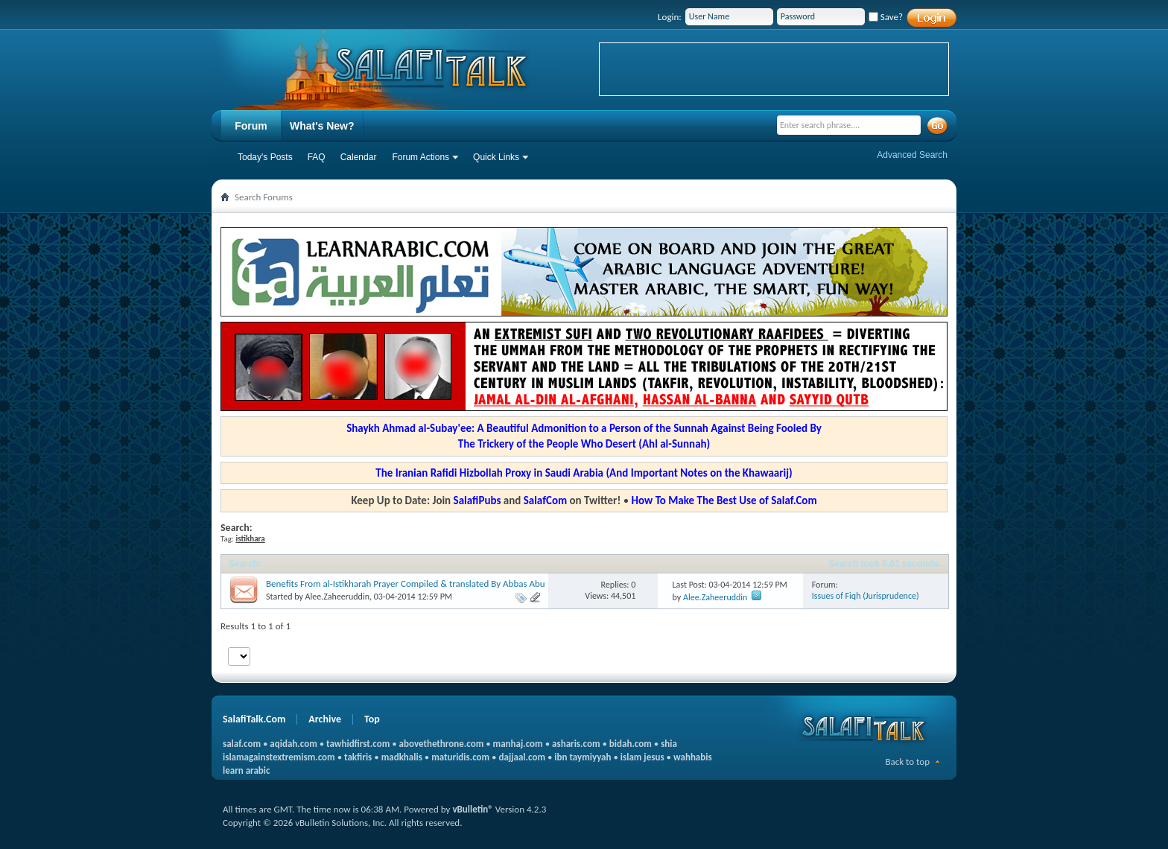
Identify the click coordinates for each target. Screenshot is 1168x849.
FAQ (317, 157)
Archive (324, 719)
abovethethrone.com (441, 743)
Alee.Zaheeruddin (337, 596)
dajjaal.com (522, 757)
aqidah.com (293, 743)
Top (372, 719)
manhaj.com (518, 743)
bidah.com (630, 743)
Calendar (358, 157)
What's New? (322, 126)
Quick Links (496, 157)
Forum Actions (420, 157)
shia (669, 743)
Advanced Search (912, 155)
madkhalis (401, 757)
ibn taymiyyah (582, 757)
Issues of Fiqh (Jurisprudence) (865, 596)
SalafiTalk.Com (254, 719)
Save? (886, 16)
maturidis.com (460, 757)
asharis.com (576, 743)
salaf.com (242, 743)
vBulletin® (472, 809)
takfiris (358, 757)
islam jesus (642, 757)
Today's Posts (265, 157)
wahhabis (692, 757)
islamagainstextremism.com (279, 757)
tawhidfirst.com (358, 743)
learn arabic (246, 770)
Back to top (907, 761)
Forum (251, 126)
